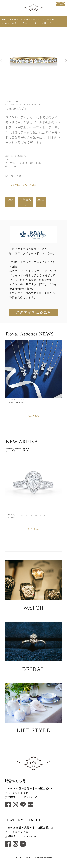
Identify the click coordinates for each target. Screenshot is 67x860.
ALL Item (33, 529)
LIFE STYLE (33, 708)
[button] (66, 60)
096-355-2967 (20, 832)
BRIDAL (33, 647)
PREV (10, 199)
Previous (4, 489)
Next (63, 489)
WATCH (33, 585)
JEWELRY (14, 19)
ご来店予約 (60, 5)
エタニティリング (49, 19)
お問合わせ (25, 202)
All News (33, 415)
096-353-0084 (20, 792)
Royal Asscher (30, 19)
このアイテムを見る (33, 312)
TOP (4, 19)
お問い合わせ (60, 2)
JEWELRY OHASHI (23, 184)
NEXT (41, 199)
